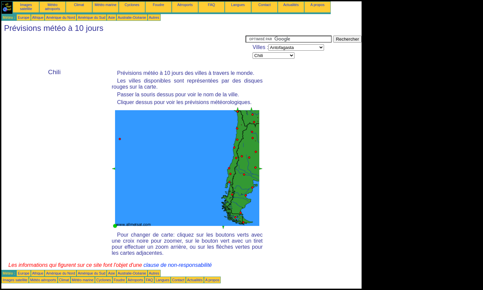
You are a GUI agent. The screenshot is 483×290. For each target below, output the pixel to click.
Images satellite (26, 7)
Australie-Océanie (132, 17)
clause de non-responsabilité (178, 265)
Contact (264, 5)
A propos (317, 5)
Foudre (158, 5)
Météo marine (105, 5)
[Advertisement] (123, 51)
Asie (111, 17)
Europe (23, 17)
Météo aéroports (52, 7)
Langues (238, 5)
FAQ (211, 5)
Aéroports (185, 5)
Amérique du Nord (60, 17)
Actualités (291, 5)
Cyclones (132, 5)
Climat (79, 5)
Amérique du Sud (91, 17)
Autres (154, 17)
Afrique (38, 17)
